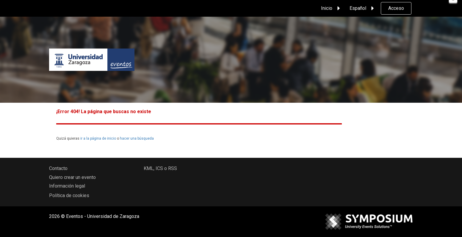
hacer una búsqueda (137, 138)
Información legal (67, 186)
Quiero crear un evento (72, 177)
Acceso (396, 8)
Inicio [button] (331, 8)
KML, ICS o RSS (160, 168)
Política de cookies (69, 195)
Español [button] (363, 8)
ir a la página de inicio (98, 138)
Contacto (58, 168)
